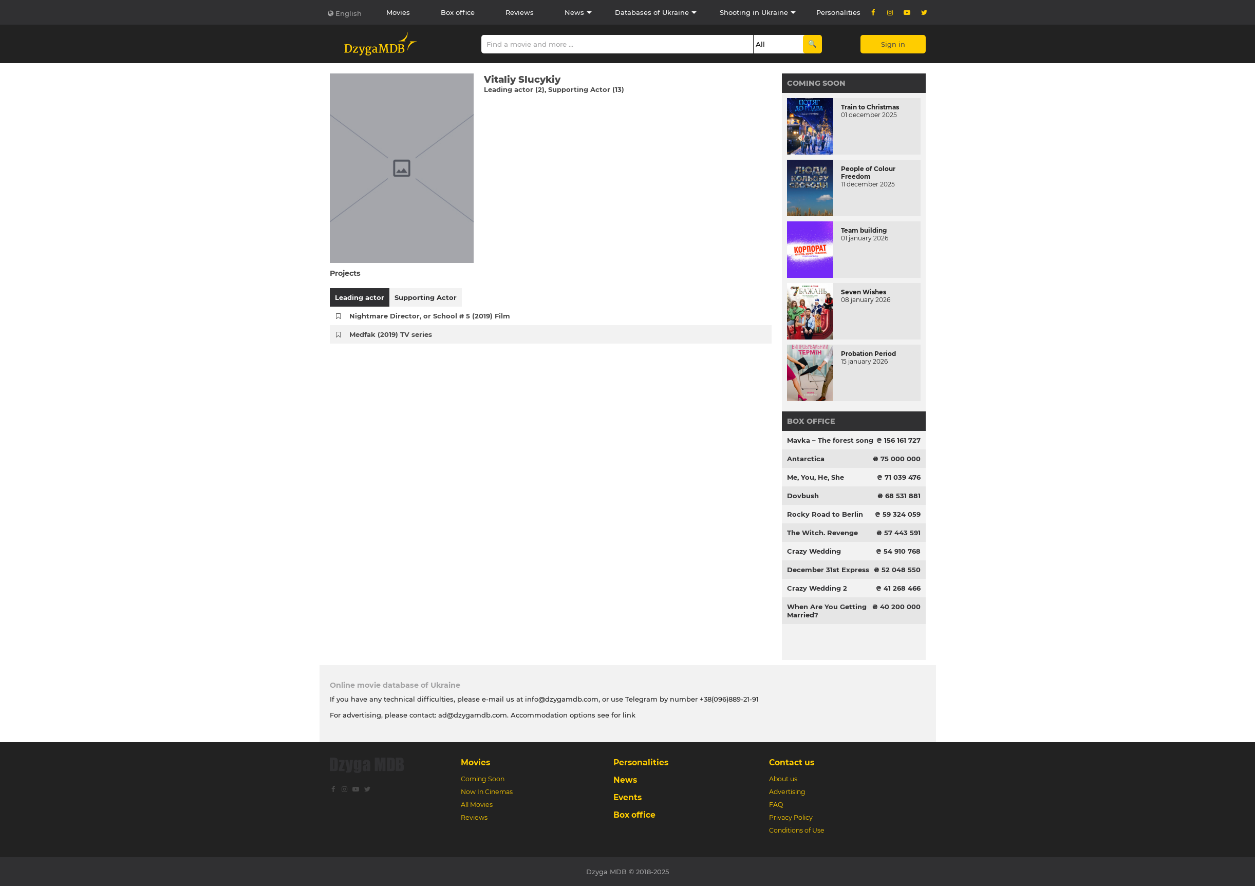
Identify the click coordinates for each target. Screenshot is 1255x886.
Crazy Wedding (814, 551)
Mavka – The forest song (830, 440)
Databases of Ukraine (652, 12)
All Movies (477, 804)
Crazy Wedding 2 (817, 588)
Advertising (787, 792)
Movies (398, 12)
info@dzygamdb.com (560, 699)
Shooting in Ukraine (754, 12)
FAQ (776, 804)
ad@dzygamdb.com (472, 715)
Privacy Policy (791, 817)
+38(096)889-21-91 (729, 699)
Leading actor (359, 297)
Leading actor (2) (514, 89)
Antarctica (806, 459)
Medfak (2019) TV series (390, 334)
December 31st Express (828, 569)
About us (783, 779)
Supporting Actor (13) (586, 89)
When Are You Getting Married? (827, 610)
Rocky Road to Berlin (825, 514)
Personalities (838, 12)
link (629, 715)
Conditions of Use (797, 830)
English (348, 13)
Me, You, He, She (815, 477)
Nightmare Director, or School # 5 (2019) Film (429, 316)
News (574, 12)
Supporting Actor (426, 297)
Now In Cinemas (487, 792)
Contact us (791, 762)
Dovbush (803, 496)
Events (627, 797)
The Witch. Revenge (822, 533)
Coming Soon (816, 83)
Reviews (519, 12)
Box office (458, 12)
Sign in (893, 44)
